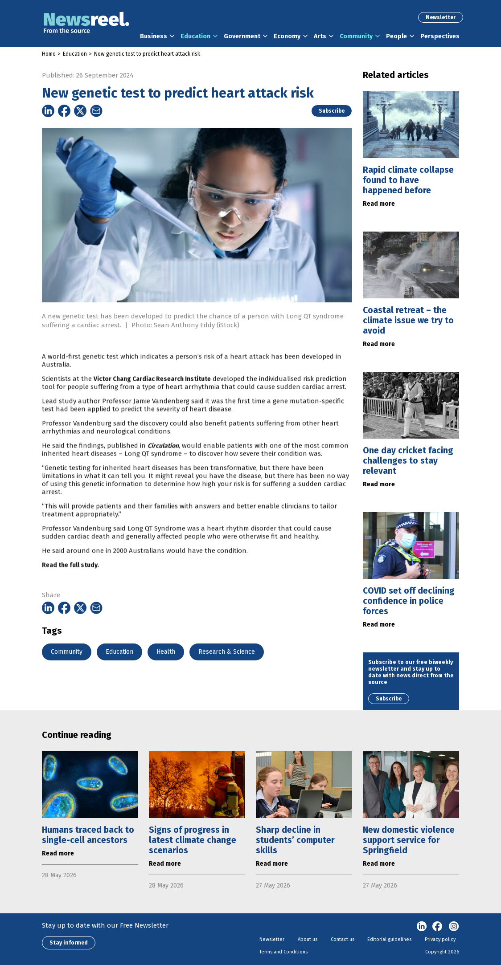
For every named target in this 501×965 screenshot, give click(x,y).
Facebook (437, 926)
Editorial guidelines (389, 939)
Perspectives (440, 36)
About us (307, 939)
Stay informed (68, 943)
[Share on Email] (96, 111)
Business (153, 36)
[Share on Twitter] (80, 111)
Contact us (342, 939)
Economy (287, 36)
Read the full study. (70, 585)
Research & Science (226, 652)
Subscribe (332, 111)
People (396, 36)
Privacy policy (440, 939)
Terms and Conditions (283, 952)
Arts (320, 36)
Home (49, 54)
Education (195, 36)
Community (356, 36)
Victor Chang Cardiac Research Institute (152, 399)
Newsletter (441, 17)
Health (165, 652)
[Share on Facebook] (64, 111)
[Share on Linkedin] (48, 111)
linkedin (421, 926)
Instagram (453, 926)
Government (242, 36)
